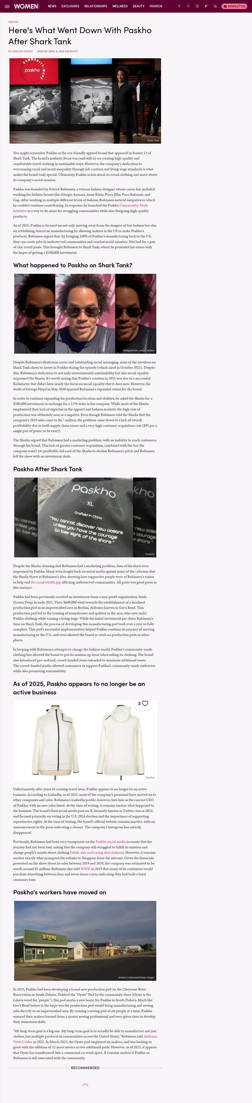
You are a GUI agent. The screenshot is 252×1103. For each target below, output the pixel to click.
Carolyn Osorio (22, 51)
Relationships (95, 6)
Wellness (120, 6)
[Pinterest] (188, 6)
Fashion (156, 6)
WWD (85, 868)
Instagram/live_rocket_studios (138, 350)
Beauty (139, 6)
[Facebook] (179, 6)
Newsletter (234, 6)
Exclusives (70, 6)
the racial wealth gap (46, 582)
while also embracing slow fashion (96, 852)
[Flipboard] (206, 6)
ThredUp (149, 554)
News (52, 6)
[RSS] (215, 6)
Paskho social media (111, 841)
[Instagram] (197, 6)
